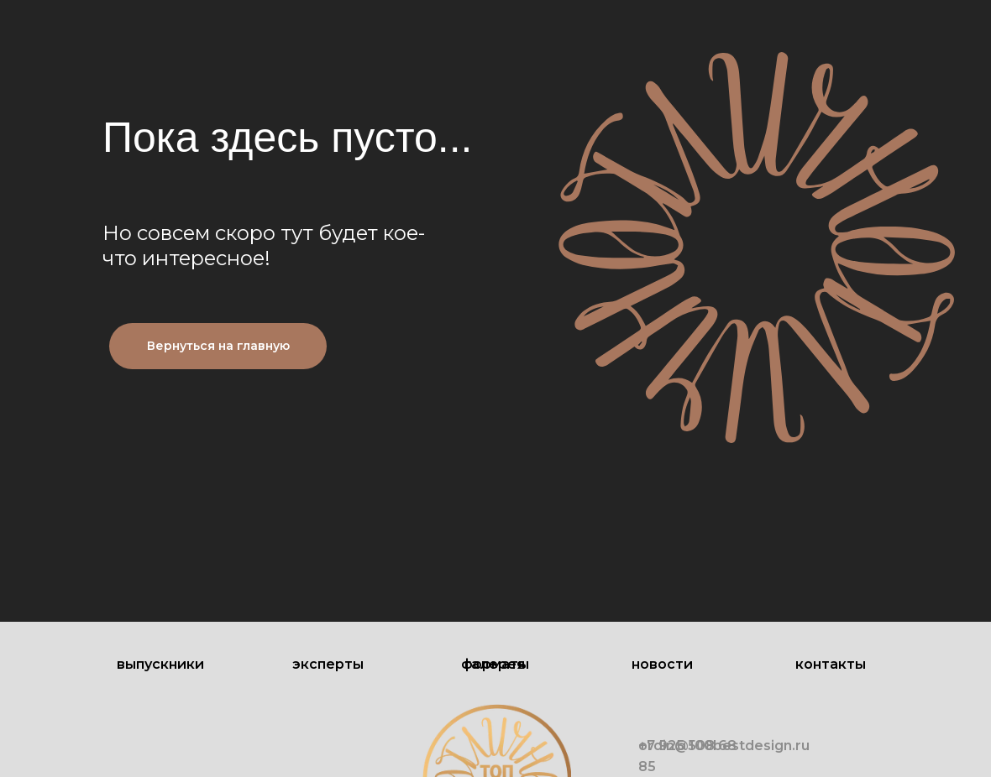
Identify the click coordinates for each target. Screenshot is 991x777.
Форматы (495, 664)
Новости (662, 664)
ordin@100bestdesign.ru (724, 746)
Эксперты (328, 664)
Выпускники (160, 664)
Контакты (830, 664)
